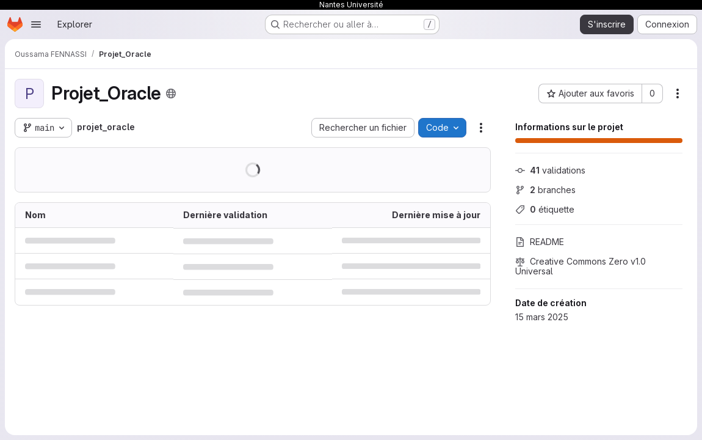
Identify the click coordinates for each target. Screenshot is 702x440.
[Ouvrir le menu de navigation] (36, 24)
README (539, 242)
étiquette (544, 209)
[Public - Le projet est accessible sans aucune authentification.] (171, 93)
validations (550, 170)
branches (545, 190)
